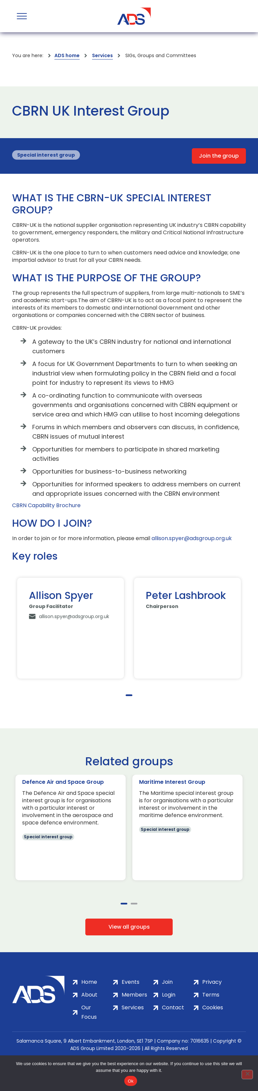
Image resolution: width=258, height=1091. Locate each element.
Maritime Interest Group (172, 782)
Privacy (212, 982)
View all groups (129, 927)
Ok (130, 1081)
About (89, 995)
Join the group (219, 156)
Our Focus (89, 1012)
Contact (173, 1007)
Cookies (212, 1007)
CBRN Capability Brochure (46, 505)
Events (130, 982)
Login (168, 995)
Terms (210, 995)
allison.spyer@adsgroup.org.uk (192, 538)
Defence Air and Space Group (63, 782)
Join (167, 982)
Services (102, 55)
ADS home (67, 55)
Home (89, 982)
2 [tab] (134, 903)
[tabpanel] (70, 628)
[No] (247, 1074)
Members (134, 995)
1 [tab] (129, 695)
